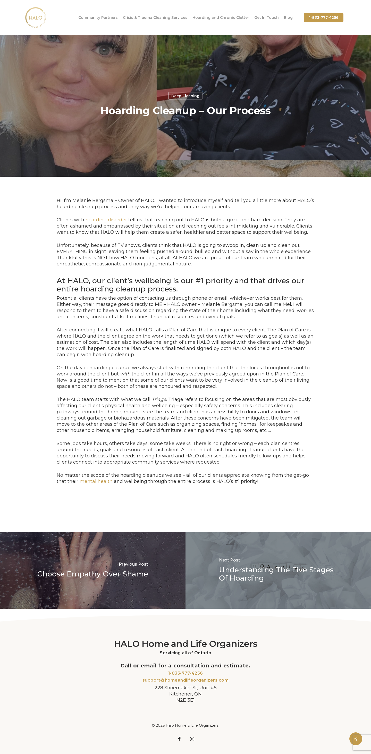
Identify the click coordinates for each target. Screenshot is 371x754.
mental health (96, 481)
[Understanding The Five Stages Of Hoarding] (278, 570)
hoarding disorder (106, 220)
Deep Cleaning (185, 96)
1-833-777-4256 (185, 673)
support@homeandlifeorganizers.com (185, 680)
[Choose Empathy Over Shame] (92, 570)
